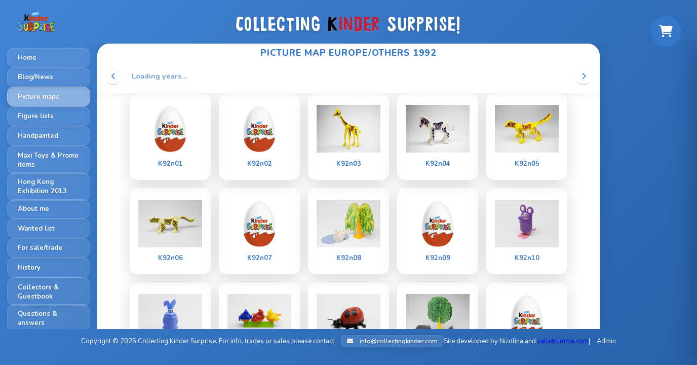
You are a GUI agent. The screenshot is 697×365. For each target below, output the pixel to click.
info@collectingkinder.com (392, 341)
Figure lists (36, 116)
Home (27, 57)
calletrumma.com (563, 341)
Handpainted (38, 135)
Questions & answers (37, 318)
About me (33, 208)
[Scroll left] (113, 76)
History (29, 267)
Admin (606, 341)
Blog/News (35, 77)
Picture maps (38, 96)
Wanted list (36, 228)
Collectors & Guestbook (38, 292)
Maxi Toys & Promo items (48, 160)
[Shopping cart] (665, 31)
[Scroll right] (583, 76)
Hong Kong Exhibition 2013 (42, 186)
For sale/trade (40, 247)
